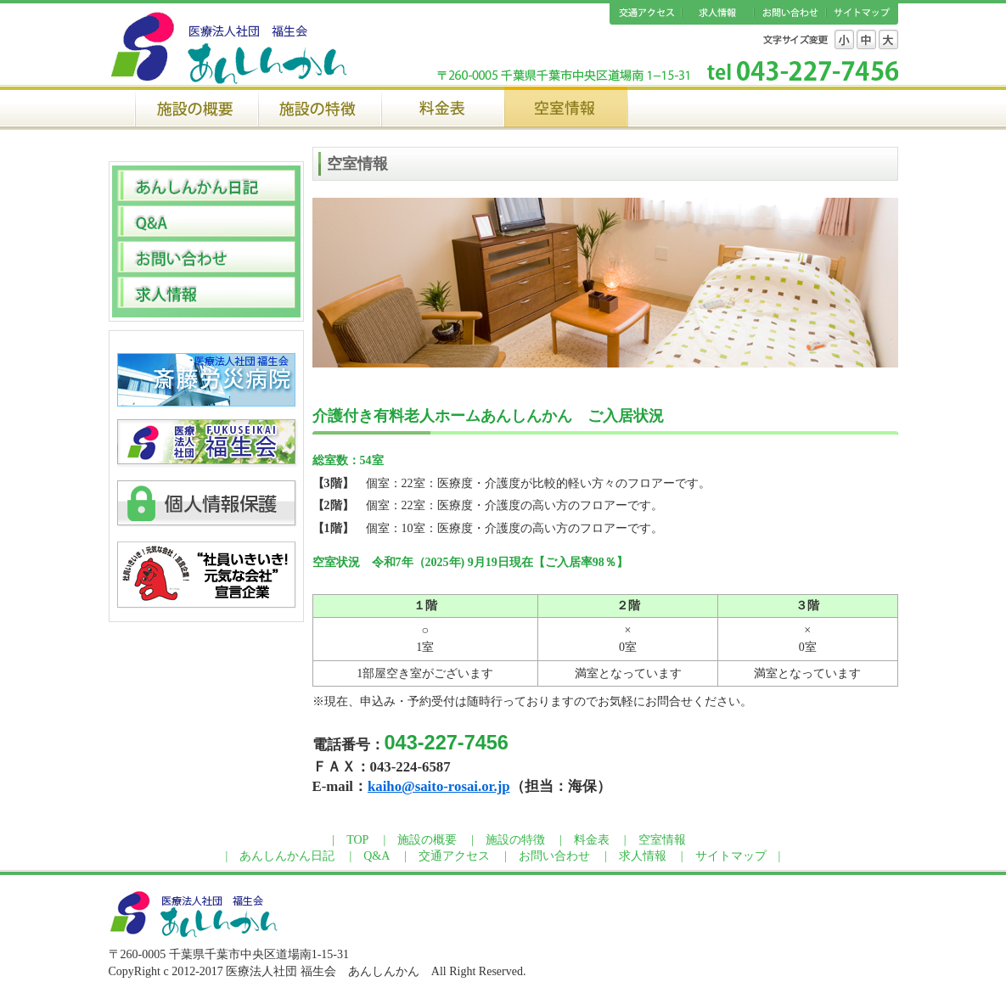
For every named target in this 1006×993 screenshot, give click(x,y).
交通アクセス (646, 14)
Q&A (376, 856)
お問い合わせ (790, 14)
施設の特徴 (319, 106)
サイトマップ (862, 14)
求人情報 (718, 14)
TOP (357, 839)
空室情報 (565, 106)
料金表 (442, 106)
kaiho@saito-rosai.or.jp (439, 786)
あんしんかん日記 (286, 856)
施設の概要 (196, 106)
